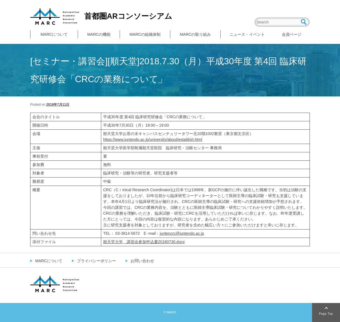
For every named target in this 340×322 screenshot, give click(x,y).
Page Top (326, 313)
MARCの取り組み (195, 34)
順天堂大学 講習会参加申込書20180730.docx (144, 242)
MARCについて (54, 34)
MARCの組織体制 (144, 34)
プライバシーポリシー (96, 261)
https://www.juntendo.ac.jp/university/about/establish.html (152, 139)
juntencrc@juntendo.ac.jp (182, 233)
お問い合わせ (142, 261)
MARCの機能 (98, 34)
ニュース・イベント (247, 34)
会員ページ (291, 34)
